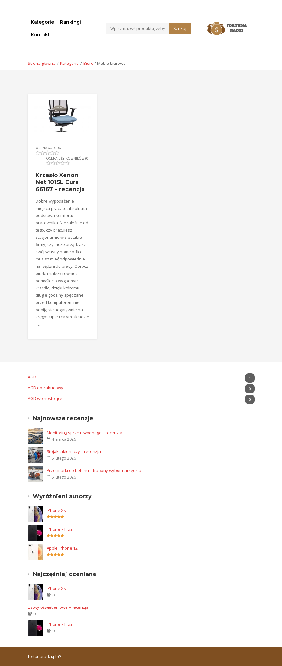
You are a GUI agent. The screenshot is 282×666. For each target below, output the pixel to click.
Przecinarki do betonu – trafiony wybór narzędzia (94, 470)
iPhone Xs (56, 510)
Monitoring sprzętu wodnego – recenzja (84, 432)
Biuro (88, 63)
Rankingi (70, 22)
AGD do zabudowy (141, 387)
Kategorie (42, 22)
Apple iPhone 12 (62, 548)
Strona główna (41, 63)
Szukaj (179, 28)
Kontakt (40, 34)
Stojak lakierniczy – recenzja (74, 451)
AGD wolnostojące (141, 398)
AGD (141, 377)
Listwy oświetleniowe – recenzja (58, 607)
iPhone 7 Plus (59, 529)
